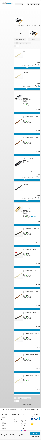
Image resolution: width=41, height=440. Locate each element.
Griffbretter (3, 8)
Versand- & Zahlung (5, 420)
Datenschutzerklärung (22, 437)
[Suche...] (22, 4)
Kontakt (32, 7)
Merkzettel (38, 0)
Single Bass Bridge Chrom (28, 92)
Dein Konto (13, 418)
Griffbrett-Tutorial (15, 422)
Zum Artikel (27, 68)
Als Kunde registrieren (15, 417)
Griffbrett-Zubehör (9, 8)
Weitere (21, 8)
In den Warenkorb (27, 114)
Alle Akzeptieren (35, 433)
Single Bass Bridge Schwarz (28, 159)
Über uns (38, 7)
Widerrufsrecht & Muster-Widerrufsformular (5, 423)
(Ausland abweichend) (33, 105)
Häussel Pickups (16, 8)
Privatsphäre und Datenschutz (5, 429)
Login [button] (33, 0)
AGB (3, 426)
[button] (15, 44)
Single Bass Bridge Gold (27, 205)
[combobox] (21, 44)
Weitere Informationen (35, 436)
